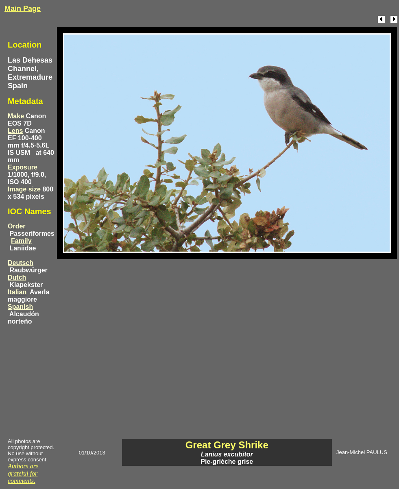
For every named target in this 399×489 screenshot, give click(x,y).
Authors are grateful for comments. (23, 473)
